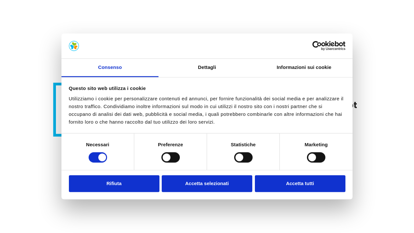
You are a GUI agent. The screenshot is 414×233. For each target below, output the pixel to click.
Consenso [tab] (110, 67)
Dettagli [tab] (207, 67)
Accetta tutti (300, 183)
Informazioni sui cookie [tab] (304, 67)
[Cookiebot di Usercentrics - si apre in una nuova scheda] (317, 46)
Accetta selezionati (207, 183)
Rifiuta (114, 183)
